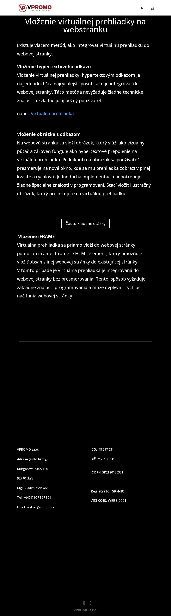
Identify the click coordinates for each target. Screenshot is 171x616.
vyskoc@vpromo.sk (40, 507)
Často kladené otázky (85, 223)
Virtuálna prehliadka (52, 113)
